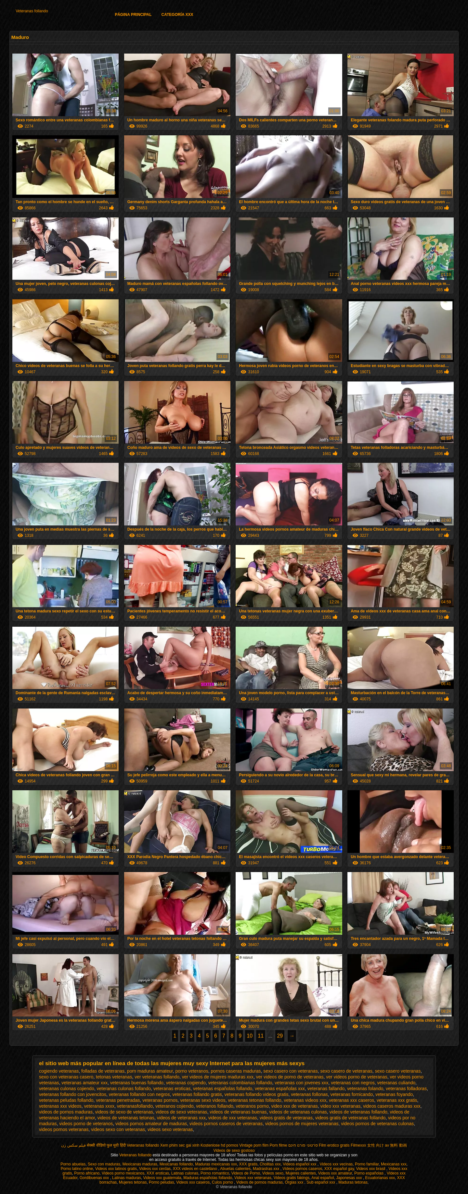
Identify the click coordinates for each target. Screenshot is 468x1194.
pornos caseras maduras (236, 1071)
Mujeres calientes (301, 1173)
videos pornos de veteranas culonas (377, 1123)
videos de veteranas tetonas (126, 1117)
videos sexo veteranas (170, 1129)
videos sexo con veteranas (118, 1129)
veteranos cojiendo (174, 1106)
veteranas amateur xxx (84, 1082)
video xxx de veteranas (294, 1106)
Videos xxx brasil (371, 1168)
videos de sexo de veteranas (124, 1111)
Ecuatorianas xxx (380, 1178)
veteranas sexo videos (202, 1100)
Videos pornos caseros (302, 1168)
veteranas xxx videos (60, 1106)
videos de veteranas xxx (181, 1117)
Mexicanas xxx (394, 1164)
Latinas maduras (126, 1178)
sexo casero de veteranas (346, 1071)
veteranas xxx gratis (397, 1100)
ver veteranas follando (157, 1076)
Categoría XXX (177, 14)
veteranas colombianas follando (240, 1082)
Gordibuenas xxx (95, 1178)
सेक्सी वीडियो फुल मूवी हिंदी (106, 1145)
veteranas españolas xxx (280, 1088)
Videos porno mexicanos (123, 1173)
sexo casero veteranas (398, 1071)
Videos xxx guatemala (162, 1178)
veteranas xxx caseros (351, 1100)
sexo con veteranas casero (66, 1076)
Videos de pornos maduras (259, 1182)
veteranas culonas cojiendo (66, 1088)
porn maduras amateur (150, 1071)
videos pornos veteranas (64, 1129)
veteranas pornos (159, 1100)
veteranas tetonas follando (254, 1100)
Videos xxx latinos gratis (116, 1168)
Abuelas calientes (235, 1168)
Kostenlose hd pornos (219, 1145)
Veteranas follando (32, 11)
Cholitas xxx (270, 1164)
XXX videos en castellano (195, 1168)
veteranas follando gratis (197, 1094)
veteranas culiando (396, 1082)
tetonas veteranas (114, 1076)
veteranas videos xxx (305, 1100)
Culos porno (223, 1182)
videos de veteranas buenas (238, 1111)
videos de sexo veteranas (181, 1111)
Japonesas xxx (349, 1178)
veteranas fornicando (352, 1094)
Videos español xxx (300, 1164)
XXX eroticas (158, 1173)
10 (250, 1036)
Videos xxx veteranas (252, 1178)
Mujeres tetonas (133, 1182)
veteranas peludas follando (66, 1100)
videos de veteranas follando (358, 1111)
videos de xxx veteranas (232, 1117)
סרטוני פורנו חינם (303, 1145)
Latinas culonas (184, 1173)
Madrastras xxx (266, 1168)
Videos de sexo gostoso (233, 1150)
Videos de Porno (245, 1173)
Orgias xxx (295, 1182)
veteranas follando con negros (139, 1094)
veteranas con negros (353, 1082)
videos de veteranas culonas (298, 1111)
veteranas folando (365, 1088)
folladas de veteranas (102, 1071)
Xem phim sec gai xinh (180, 1145)
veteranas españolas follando (222, 1088)
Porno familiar (367, 1164)
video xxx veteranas (340, 1106)
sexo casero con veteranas (290, 1071)
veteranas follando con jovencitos (72, 1094)
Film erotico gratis (334, 1145)
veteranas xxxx (99, 1106)
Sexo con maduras (104, 1164)
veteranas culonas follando (124, 1088)
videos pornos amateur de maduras (151, 1123)
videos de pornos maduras (66, 1111)
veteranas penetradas (118, 1100)
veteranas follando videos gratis (257, 1094)
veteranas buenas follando (136, 1082)
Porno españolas (369, 1173)
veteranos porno (252, 1106)
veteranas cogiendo (186, 1082)
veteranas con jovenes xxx (301, 1082)
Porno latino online (77, 1168)
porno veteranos (192, 1071)
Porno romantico (215, 1173)
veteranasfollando (135, 1106)
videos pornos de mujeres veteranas (302, 1123)
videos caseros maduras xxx (392, 1106)
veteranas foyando (394, 1094)
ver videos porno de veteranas (356, 1076)
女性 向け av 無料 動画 (387, 1145)
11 (261, 1036)
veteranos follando (214, 1106)
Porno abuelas (72, 1164)
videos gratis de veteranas (286, 1117)
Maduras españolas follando (207, 1178)
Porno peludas (161, 1182)
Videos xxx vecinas (336, 1164)
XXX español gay (339, 1168)
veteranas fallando (325, 1088)
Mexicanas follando (176, 1164)
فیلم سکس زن (73, 1145)
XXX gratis (248, 1164)
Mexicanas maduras (140, 1164)
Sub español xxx (321, 1182)
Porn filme (278, 1145)
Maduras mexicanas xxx (216, 1164)
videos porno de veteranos (86, 1123)
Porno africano (86, 1173)
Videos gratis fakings (292, 1178)
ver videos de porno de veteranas (290, 1076)
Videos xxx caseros (193, 1182)
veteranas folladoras (406, 1088)
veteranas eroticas (171, 1088)
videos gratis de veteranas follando (350, 1117)
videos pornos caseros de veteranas (226, 1123)
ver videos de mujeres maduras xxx (218, 1076)
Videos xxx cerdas (155, 1168)
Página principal (133, 14)
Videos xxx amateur (335, 1173)
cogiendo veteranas (59, 1071)
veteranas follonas (309, 1094)
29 (280, 1036)
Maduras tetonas (352, 1182)
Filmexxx (358, 1145)
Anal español (322, 1178)
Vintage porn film (253, 1145)
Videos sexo (272, 1173)
